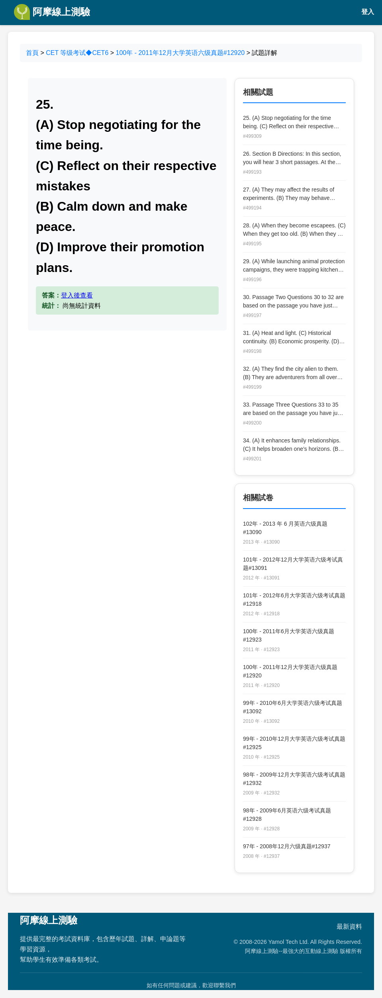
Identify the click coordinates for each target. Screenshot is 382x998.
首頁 (32, 52)
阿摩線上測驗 (52, 12)
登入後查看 (77, 295)
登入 (367, 11)
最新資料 (349, 926)
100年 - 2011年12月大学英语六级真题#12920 (180, 52)
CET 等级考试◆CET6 (77, 52)
